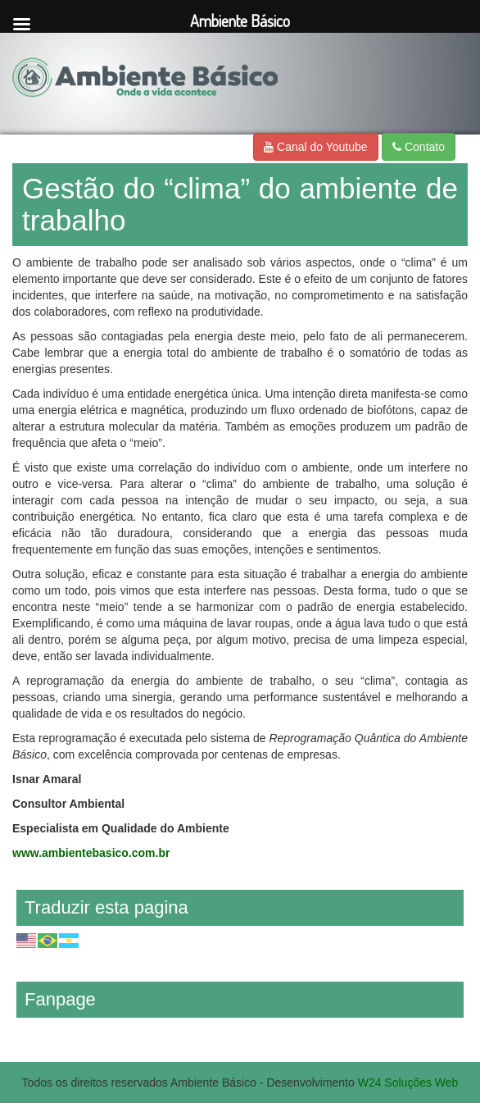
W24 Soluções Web (408, 1082)
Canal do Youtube (315, 146)
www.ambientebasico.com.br (91, 852)
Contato (418, 146)
